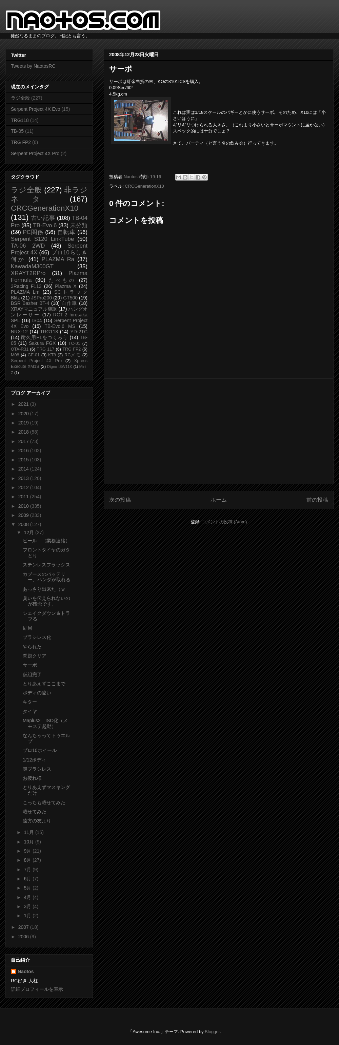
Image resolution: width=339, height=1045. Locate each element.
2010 (24, 506)
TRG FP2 (21, 142)
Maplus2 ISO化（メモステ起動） (45, 723)
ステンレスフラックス (46, 564)
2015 (24, 459)
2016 (24, 450)
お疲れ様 (32, 778)
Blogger (212, 1031)
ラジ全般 (20, 98)
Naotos (26, 971)
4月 (28, 897)
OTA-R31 (19, 349)
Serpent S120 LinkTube (42, 239)
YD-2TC (78, 331)
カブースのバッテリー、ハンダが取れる (47, 577)
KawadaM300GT (32, 266)
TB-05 (17, 131)
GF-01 (33, 355)
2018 (24, 432)
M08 (15, 355)
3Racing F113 (26, 286)
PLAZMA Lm (25, 292)
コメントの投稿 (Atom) (224, 521)
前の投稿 (317, 500)
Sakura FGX (42, 343)
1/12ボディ (34, 759)
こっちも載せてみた (44, 802)
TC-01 (74, 343)
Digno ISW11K (59, 366)
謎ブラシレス (37, 769)
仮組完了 (32, 674)
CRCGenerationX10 (144, 186)
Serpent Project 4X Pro (35, 153)
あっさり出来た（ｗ (44, 589)
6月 (28, 878)
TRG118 (20, 120)
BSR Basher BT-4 (30, 303)
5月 (28, 888)
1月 (28, 915)
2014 (24, 469)
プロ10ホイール (40, 750)
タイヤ (30, 711)
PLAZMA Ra (58, 259)
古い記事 (43, 218)
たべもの (62, 280)
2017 (24, 441)
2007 (24, 927)
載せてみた (34, 811)
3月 (28, 906)
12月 (29, 532)
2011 (24, 496)
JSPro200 (41, 297)
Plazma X (65, 286)
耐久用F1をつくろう (44, 337)
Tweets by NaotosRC (33, 66)
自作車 (69, 303)
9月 (28, 851)
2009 (24, 515)
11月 (29, 832)
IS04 (37, 320)
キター (30, 702)
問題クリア (34, 656)
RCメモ (72, 355)
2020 (24, 413)
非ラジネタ (49, 194)
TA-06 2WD (28, 246)
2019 (24, 422)
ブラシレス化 (37, 637)
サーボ (30, 665)
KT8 (52, 355)
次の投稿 (120, 500)
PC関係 (33, 232)
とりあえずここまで (44, 683)
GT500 (70, 297)
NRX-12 (19, 331)
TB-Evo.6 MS (60, 326)
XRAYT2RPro (28, 273)
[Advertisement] (218, 431)
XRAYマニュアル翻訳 (34, 309)
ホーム (219, 500)
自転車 (66, 232)
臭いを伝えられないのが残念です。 (46, 601)
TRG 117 (45, 349)
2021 (24, 404)
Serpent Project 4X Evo (35, 109)
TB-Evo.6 (45, 225)
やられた (32, 646)
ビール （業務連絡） (46, 540)
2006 (24, 936)
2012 (24, 487)
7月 (28, 869)
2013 (24, 478)
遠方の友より (37, 820)
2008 (24, 524)
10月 (29, 841)
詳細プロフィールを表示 (37, 989)
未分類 (78, 225)
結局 (27, 628)
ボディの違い (37, 692)
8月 (28, 860)
